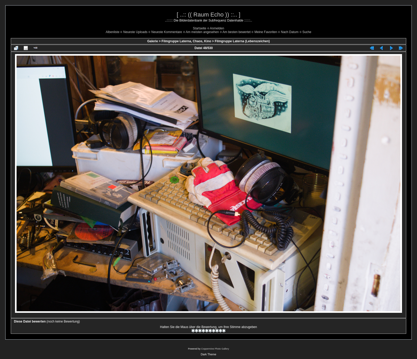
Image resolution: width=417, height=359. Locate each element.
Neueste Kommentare (166, 32)
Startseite (199, 28)
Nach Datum (290, 32)
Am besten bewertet (236, 32)
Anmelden (217, 28)
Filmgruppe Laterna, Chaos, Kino (186, 41)
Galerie (152, 41)
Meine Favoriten (266, 32)
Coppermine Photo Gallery (215, 348)
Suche (306, 32)
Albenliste (112, 32)
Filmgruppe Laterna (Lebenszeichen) (242, 41)
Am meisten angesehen (202, 32)
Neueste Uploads (135, 32)
